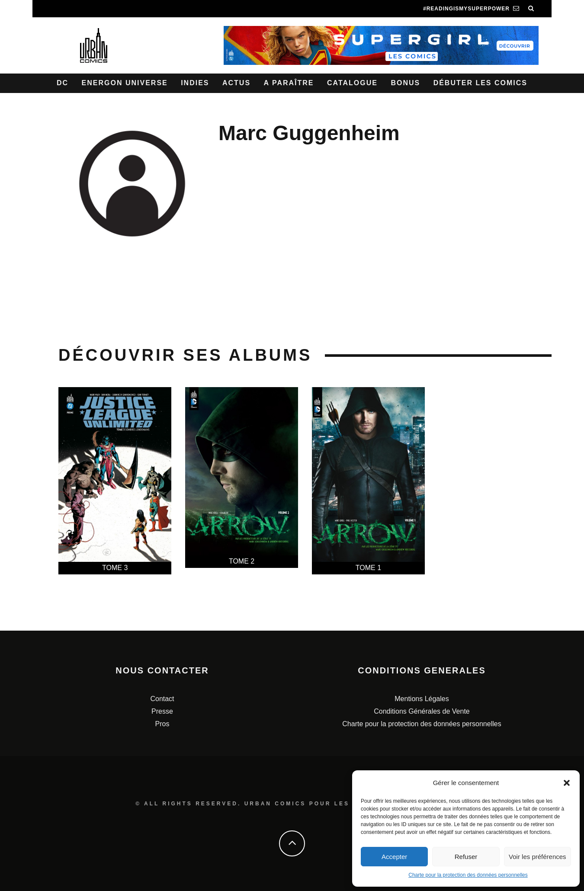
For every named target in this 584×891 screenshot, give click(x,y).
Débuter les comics (480, 83)
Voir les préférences (537, 856)
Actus (236, 83)
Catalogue (352, 83)
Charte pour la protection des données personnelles (468, 875)
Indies (195, 83)
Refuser (466, 856)
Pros (162, 724)
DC (62, 83)
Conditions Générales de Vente (421, 711)
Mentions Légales (422, 698)
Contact (162, 698)
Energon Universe (125, 83)
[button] (566, 783)
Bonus (405, 83)
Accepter (394, 856)
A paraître (289, 83)
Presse (162, 711)
